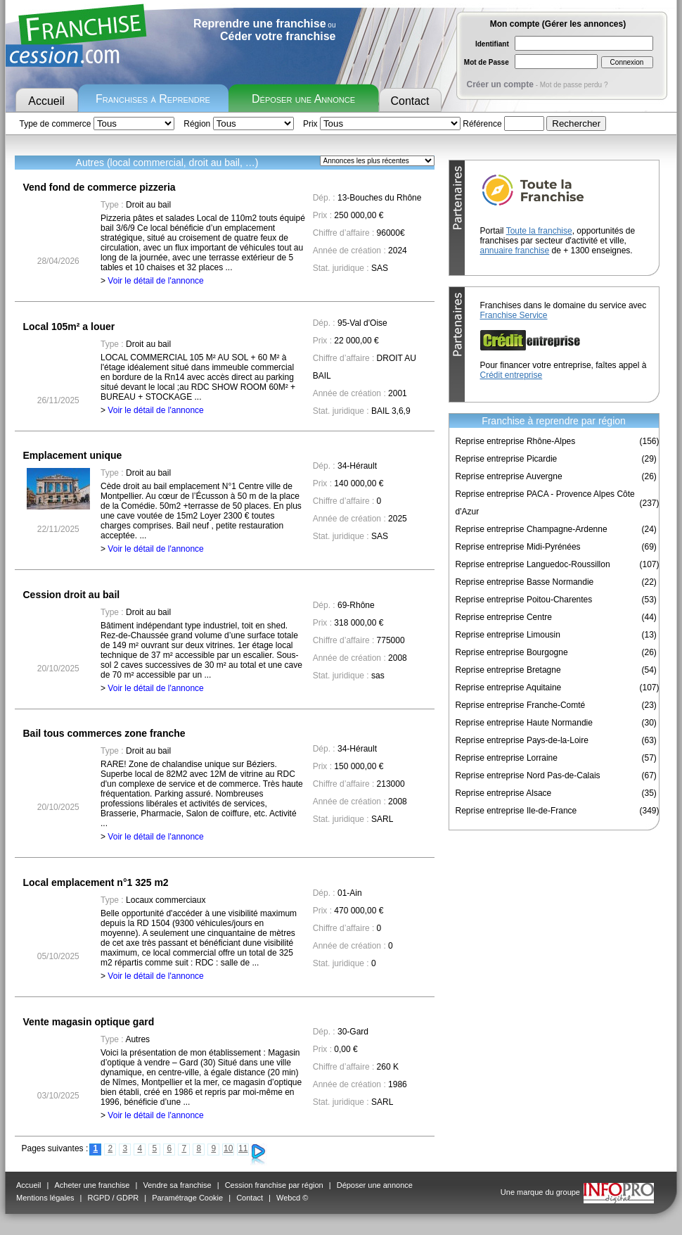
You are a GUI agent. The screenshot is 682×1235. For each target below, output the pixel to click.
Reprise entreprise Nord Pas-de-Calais (528, 775)
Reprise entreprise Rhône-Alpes (516, 441)
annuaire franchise (515, 250)
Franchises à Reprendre (153, 99)
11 (242, 1148)
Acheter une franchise (91, 1185)
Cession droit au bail (71, 594)
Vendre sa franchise (177, 1185)
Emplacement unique (72, 455)
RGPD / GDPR (113, 1197)
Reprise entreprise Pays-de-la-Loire (522, 740)
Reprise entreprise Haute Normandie (524, 723)
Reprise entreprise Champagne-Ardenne (531, 529)
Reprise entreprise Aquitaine (509, 687)
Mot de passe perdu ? (574, 85)
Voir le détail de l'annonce (155, 281)
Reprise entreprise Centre (504, 617)
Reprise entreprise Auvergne (509, 476)
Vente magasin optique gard (89, 1021)
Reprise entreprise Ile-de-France (516, 811)
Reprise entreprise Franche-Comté (521, 705)
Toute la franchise (539, 231)
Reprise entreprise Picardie (507, 459)
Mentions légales (45, 1197)
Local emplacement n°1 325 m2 (96, 882)
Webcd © (292, 1197)
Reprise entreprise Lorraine (507, 758)
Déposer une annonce (375, 1185)
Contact (409, 101)
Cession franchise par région (274, 1185)
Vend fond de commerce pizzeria (99, 187)
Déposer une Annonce (303, 99)
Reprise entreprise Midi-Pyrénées (518, 547)
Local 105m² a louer (69, 326)
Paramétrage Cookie (187, 1197)
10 (228, 1148)
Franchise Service (514, 315)
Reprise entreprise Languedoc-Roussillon (533, 564)
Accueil (46, 101)
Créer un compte (500, 84)
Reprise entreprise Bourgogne (512, 652)
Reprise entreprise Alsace (504, 793)
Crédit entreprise (511, 375)
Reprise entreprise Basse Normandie (525, 582)
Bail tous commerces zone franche (104, 733)
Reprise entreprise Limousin (508, 635)
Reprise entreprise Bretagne (508, 670)
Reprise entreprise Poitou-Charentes (524, 599)
